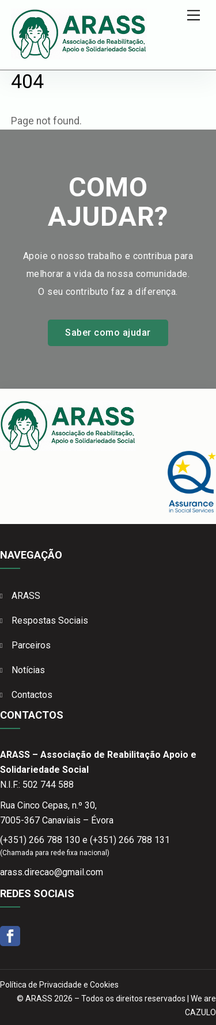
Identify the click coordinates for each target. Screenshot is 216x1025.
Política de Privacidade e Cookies (59, 984)
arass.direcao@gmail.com (51, 872)
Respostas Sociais (50, 620)
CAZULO (200, 1012)
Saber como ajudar (107, 332)
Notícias (28, 670)
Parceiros (31, 645)
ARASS (26, 595)
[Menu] (193, 15)
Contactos (32, 694)
